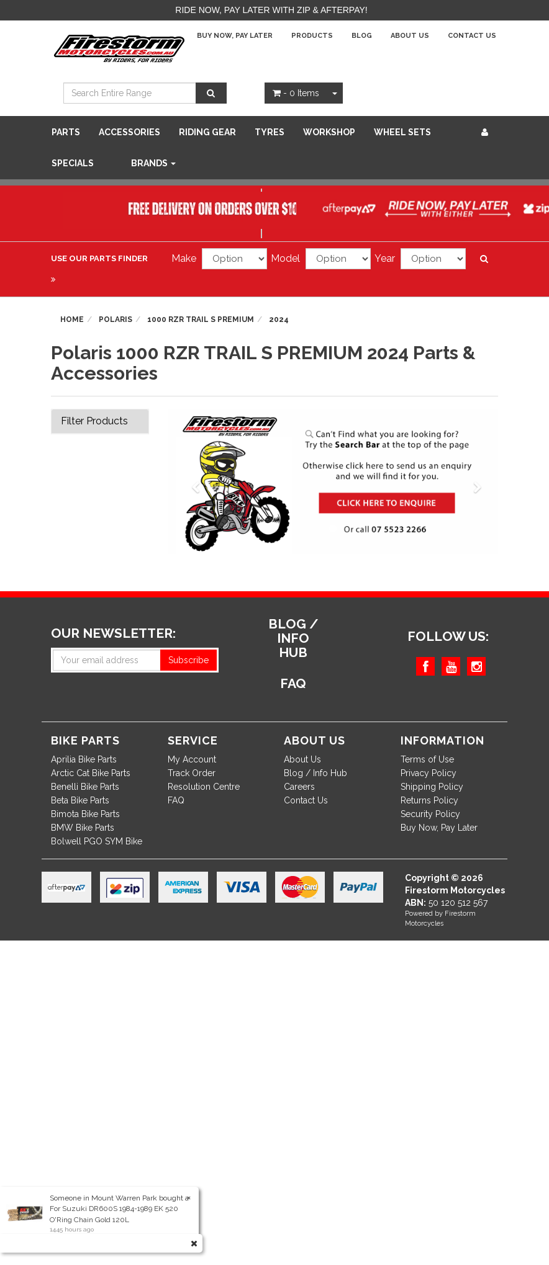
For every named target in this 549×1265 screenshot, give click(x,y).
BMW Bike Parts (82, 828)
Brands (153, 163)
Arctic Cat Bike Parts (90, 773)
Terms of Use (427, 759)
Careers (299, 787)
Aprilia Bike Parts (84, 759)
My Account (192, 759)
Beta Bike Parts (80, 800)
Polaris (115, 319)
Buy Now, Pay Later (235, 36)
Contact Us (472, 36)
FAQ (176, 800)
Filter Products (94, 421)
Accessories (129, 132)
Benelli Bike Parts (85, 787)
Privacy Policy (428, 773)
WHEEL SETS (402, 132)
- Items (296, 93)
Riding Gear (207, 132)
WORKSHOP (329, 132)
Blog (362, 36)
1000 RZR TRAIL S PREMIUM (200, 319)
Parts (66, 132)
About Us (410, 36)
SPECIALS (73, 163)
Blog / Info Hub (315, 773)
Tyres (269, 132)
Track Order (192, 773)
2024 (279, 319)
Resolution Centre (204, 787)
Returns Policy (429, 800)
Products (312, 36)
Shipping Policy (432, 787)
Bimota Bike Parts (85, 814)
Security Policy (430, 814)
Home (72, 319)
